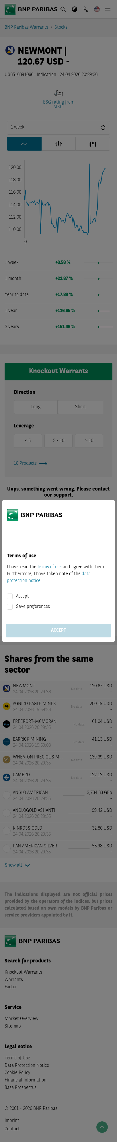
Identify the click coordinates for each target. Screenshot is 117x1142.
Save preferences (33, 606)
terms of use (50, 567)
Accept (22, 596)
